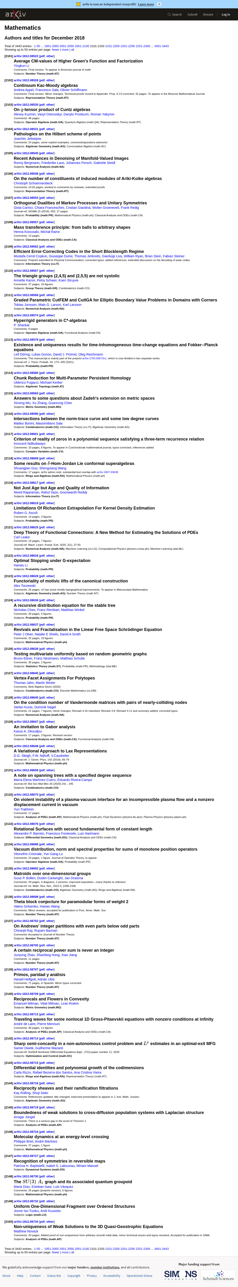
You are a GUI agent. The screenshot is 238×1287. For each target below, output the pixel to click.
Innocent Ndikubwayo (29, 443)
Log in (226, 14)
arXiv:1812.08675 (26, 794)
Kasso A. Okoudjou (28, 731)
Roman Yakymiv (102, 114)
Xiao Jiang (69, 955)
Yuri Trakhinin (24, 809)
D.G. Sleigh (22, 756)
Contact (35, 1276)
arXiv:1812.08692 (26, 868)
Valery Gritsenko (26, 906)
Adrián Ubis (46, 979)
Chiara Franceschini (49, 207)
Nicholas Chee (24, 610)
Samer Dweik (23, 1048)
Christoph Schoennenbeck (33, 183)
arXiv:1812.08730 (26, 1176)
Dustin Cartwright (50, 878)
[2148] (8, 1176)
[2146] (8, 1131)
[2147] (8, 1156)
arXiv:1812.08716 (26, 1083)
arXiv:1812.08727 (26, 1156)
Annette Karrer (24, 280)
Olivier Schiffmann (73, 90)
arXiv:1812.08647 (26, 721)
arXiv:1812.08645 (26, 697)
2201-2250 (127, 46)
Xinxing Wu (22, 403)
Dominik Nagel (45, 707)
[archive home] (16, 14)
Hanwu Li (20, 565)
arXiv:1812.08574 (26, 315)
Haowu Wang (50, 906)
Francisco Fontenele (61, 833)
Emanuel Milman (26, 1003)
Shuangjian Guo (25, 468)
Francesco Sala (47, 90)
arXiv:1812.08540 (26, 153)
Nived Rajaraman (26, 492)
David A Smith (70, 634)
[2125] (8, 624)
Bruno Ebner (23, 658)
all (72, 49)
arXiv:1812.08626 (26, 555)
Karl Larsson (72, 305)
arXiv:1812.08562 (26, 246)
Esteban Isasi (42, 1187)
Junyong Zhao (24, 955)
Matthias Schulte (72, 658)
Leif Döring (22, 354)
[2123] (8, 576)
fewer (56, 49)
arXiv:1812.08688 (26, 844)
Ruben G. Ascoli (25, 513)
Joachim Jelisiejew (27, 138)
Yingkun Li (21, 66)
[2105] (8, 153)
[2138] (8, 945)
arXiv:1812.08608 (26, 458)
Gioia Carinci (23, 207)
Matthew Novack (26, 1231)
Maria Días (22, 1187)
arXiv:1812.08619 (26, 503)
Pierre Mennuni (48, 1024)
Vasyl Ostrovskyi (49, 114)
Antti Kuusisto (50, 1211)
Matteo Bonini (24, 423)
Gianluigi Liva (112, 256)
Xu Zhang (39, 403)
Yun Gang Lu (53, 854)
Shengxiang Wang (52, 468)
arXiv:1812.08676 (26, 824)
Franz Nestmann (46, 658)
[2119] (8, 482)
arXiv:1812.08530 (26, 104)
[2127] (8, 673)
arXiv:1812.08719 (26, 1107)
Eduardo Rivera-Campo (74, 780)
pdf (42, 56)
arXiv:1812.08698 (26, 896)
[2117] (8, 434)
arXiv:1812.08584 (26, 393)
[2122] (8, 555)
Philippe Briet (23, 1141)
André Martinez (46, 1141)
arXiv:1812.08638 (26, 648)
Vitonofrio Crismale (28, 854)
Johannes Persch (79, 163)
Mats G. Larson (49, 305)
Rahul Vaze (49, 492)
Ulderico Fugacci (26, 382)
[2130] (8, 746)
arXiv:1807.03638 (107, 472)
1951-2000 (51, 46)
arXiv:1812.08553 (26, 197)
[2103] (8, 104)
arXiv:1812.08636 (26, 600)
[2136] (8, 896)
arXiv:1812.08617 (26, 482)
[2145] (8, 1107)
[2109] (8, 246)
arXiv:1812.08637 (26, 624)
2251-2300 (143, 46)
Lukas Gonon (41, 354)
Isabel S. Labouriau (60, 1166)
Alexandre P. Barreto (29, 833)
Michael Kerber (51, 382)
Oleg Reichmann (90, 354)
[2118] (8, 458)
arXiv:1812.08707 (26, 969)
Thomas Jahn (24, 683)
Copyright (73, 1276)
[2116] (8, 413)
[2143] (8, 1063)
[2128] (8, 697)
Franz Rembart (48, 610)
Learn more (146, 4)
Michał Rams (50, 232)
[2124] (8, 600)
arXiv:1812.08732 (26, 1201)
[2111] (8, 295)
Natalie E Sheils (46, 634)
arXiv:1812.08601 (26, 434)
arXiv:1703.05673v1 (94, 358)
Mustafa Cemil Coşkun (30, 256)
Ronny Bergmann (27, 163)
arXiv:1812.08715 (26, 1063)
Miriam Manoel (87, 1166)
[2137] (8, 921)
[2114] (8, 373)
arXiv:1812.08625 (26, 527)
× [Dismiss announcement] (159, 4)
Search (174, 14)
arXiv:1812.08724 (26, 1131)
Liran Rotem (70, 1003)
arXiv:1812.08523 (26, 56)
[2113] (8, 339)
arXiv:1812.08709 (26, 994)
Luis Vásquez (63, 1187)
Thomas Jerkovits (87, 256)
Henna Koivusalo (26, 232)
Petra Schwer (47, 280)
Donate (208, 14)
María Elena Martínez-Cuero (35, 780)
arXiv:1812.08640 (26, 673)
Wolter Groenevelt (105, 207)
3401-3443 (161, 46)
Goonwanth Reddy (73, 492)
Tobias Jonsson (25, 305)
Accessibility (111, 1276)
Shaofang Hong (48, 955)
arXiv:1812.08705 (26, 945)
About (6, 1276)
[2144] (8, 1083)
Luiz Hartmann (88, 833)
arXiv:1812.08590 (26, 413)
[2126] (8, 648)
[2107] (8, 197)
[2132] (8, 794)
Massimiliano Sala (49, 423)
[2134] (8, 844)
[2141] (8, 1014)
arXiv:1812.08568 (26, 295)
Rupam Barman (46, 930)
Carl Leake (22, 537)
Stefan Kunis (23, 707)
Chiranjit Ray (23, 930)
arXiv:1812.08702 (26, 921)
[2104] (8, 129)
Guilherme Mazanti (49, 1048)
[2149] (8, 1201)
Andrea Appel (24, 90)
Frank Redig (130, 207)
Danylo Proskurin (76, 114)
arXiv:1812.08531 (26, 129)
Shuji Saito (40, 1093)
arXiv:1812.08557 (26, 222)
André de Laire (24, 1024)
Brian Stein (153, 256)
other (50, 56)
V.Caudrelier (60, 756)
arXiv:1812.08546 (26, 173)
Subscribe (54, 1276)
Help (20, 1276)
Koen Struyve (69, 280)
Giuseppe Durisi (60, 256)
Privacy (92, 1276)
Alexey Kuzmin (25, 114)
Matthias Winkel (73, 610)
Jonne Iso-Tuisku (26, 1211)
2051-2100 (82, 46)
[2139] (8, 969)
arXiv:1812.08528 (26, 80)
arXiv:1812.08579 (26, 339)
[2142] (8, 1038)
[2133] (8, 824)
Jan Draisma (74, 878)
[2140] (8, 994)
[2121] (8, 527)
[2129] (8, 721)
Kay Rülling (22, 1093)
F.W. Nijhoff (41, 756)
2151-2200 (112, 46)
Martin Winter (45, 683)
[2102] (8, 80)
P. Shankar (22, 325)
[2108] (8, 222)
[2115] (8, 393)
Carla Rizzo (22, 1072)
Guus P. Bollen (24, 878)
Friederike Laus (52, 163)
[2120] (8, 503)
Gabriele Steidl (104, 163)
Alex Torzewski (25, 586)
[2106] (8, 173)
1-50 (37, 46)
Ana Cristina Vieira (87, 1072)
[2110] (8, 270)
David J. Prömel (65, 354)
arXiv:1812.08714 (26, 1038)
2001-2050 (67, 46)
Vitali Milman (49, 1003)
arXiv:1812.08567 (26, 270)
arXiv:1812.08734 (26, 1221)
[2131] (8, 770)
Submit (193, 14)
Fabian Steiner (174, 256)
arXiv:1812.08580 (26, 373)
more (65, 49)
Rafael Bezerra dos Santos (52, 1072)
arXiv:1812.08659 (26, 770)
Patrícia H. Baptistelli (29, 1166)
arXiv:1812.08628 (26, 576)
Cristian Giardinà (78, 207)
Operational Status (139, 1275)
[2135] (8, 868)
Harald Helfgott (25, 979)
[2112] (8, 315)
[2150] (8, 1221)
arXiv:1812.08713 (26, 1014)
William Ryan (133, 256)
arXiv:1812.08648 (26, 746)
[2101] (8, 56)
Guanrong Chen (60, 403)
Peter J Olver (23, 634)
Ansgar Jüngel (24, 1117)
